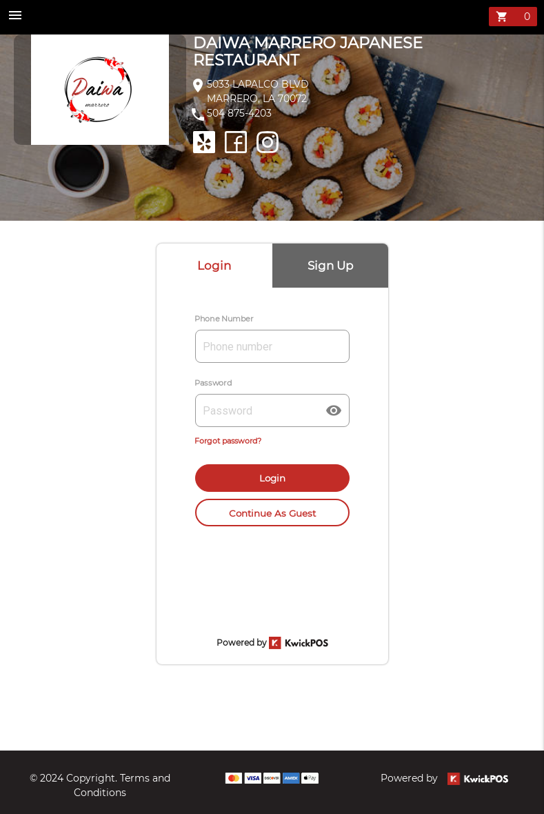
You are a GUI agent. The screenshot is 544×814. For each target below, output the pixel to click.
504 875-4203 (239, 113)
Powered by (444, 778)
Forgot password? (227, 441)
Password (213, 383)
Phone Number (224, 319)
